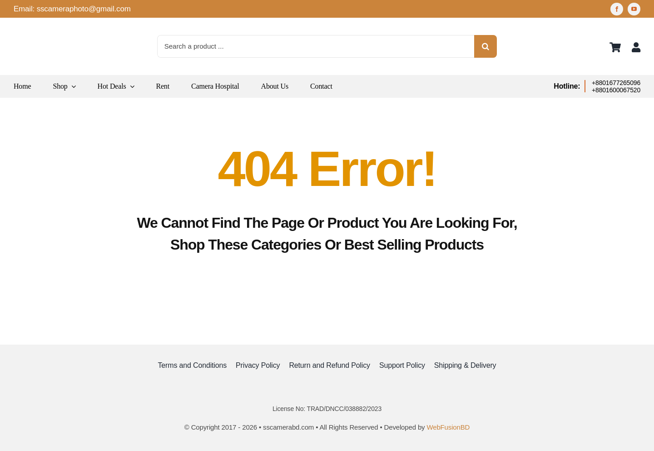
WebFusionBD (448, 427)
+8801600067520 (616, 90)
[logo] (36, 27)
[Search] (485, 46)
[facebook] (616, 9)
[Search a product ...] (316, 46)
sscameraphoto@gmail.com (84, 9)
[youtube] (634, 9)
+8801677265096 (616, 82)
